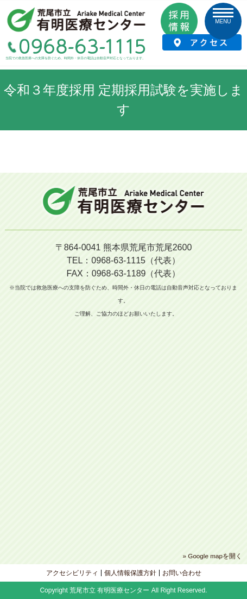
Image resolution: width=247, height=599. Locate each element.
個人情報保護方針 (130, 573)
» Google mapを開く (212, 555)
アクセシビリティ (72, 573)
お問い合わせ (181, 573)
